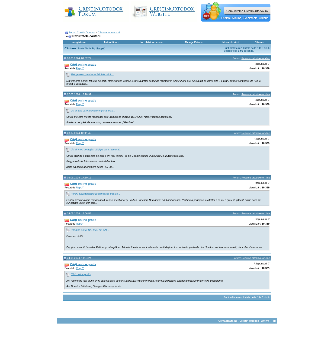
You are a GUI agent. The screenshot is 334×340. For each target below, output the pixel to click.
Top (273, 320)
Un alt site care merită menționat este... (93, 110)
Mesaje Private (194, 42)
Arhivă (265, 320)
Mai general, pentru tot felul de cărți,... (92, 74)
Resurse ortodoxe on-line (255, 58)
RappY (80, 68)
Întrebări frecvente (152, 42)
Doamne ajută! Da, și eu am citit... (90, 230)
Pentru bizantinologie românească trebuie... (95, 193)
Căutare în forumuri (109, 32)
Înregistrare (79, 42)
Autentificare (111, 42)
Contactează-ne (227, 320)
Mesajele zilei (230, 42)
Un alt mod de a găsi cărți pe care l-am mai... (96, 149)
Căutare (259, 42)
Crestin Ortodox (249, 320)
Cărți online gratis (81, 274)
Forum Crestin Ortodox (82, 32)
